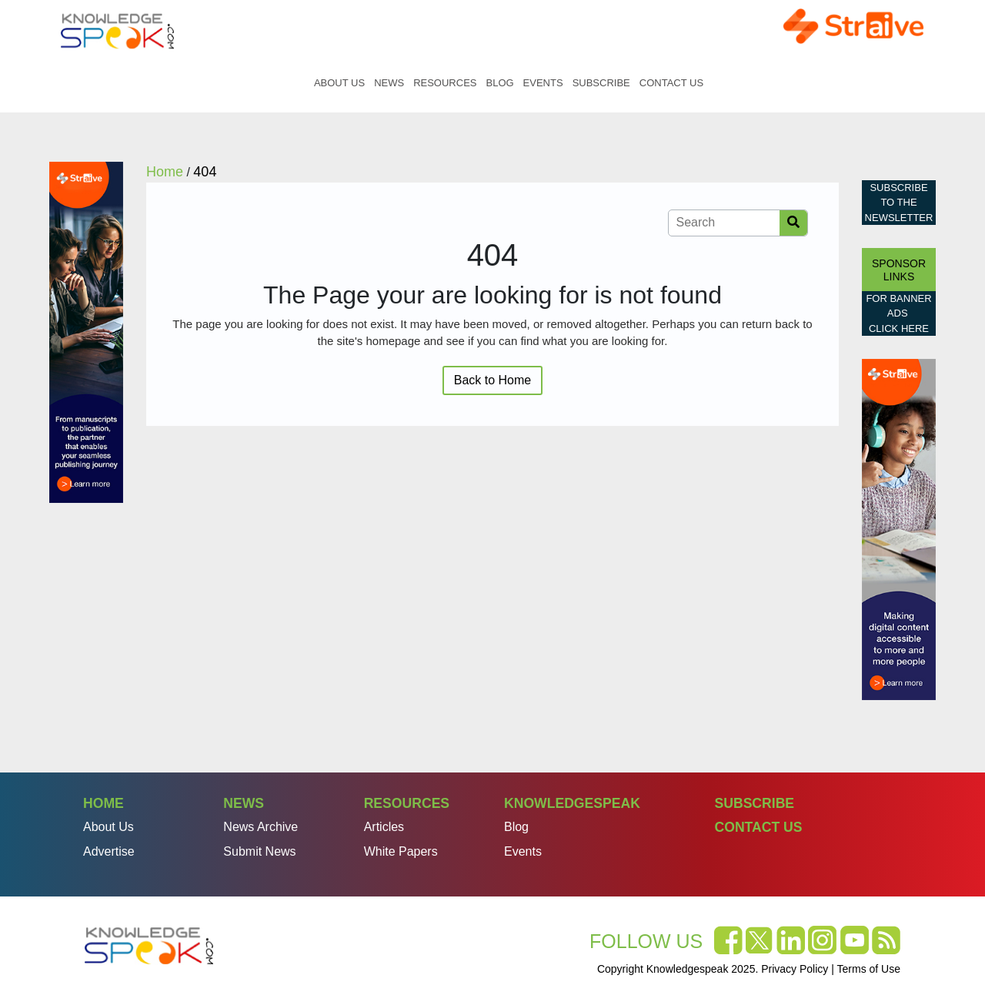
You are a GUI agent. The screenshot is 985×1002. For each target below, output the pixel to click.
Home (293, 83)
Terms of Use (868, 969)
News (389, 83)
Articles (384, 826)
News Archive (260, 826)
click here (899, 328)
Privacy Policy (794, 969)
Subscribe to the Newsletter (899, 202)
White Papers (401, 851)
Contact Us (671, 83)
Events (543, 83)
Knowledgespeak (572, 803)
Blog (499, 83)
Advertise (109, 851)
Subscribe (601, 83)
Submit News (259, 851)
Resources (444, 83)
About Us (339, 83)
